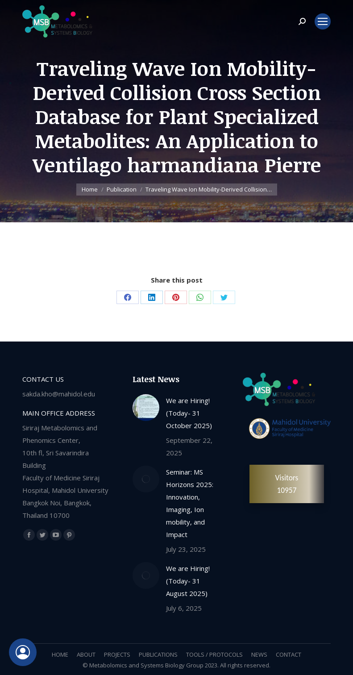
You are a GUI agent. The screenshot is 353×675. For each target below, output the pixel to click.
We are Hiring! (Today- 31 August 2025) (188, 581)
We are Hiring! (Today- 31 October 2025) (189, 413)
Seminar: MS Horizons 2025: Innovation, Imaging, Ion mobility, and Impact (189, 503)
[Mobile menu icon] (323, 21)
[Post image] (146, 407)
